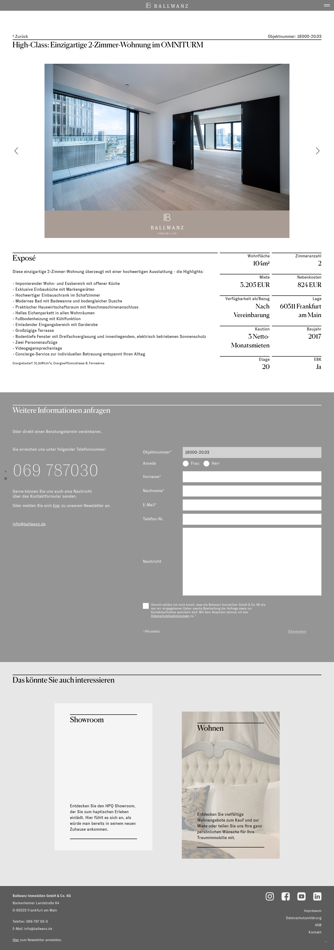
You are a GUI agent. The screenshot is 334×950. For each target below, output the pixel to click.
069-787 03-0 (37, 921)
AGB (318, 925)
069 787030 (56, 470)
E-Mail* (150, 505)
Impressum (312, 911)
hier (56, 505)
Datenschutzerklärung (303, 918)
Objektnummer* (157, 452)
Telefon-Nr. (153, 519)
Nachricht (152, 561)
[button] (317, 150)
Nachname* (153, 490)
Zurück (20, 36)
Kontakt (315, 932)
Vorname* (152, 476)
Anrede (149, 463)
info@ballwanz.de (29, 524)
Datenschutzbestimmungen (170, 616)
